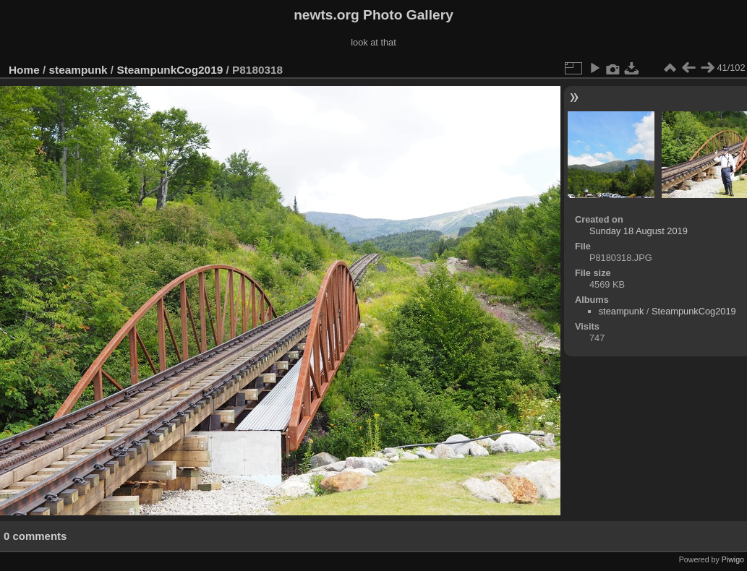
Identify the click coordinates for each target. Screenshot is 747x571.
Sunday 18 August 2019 (638, 231)
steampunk (78, 70)
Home (24, 70)
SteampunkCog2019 (169, 70)
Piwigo (733, 559)
